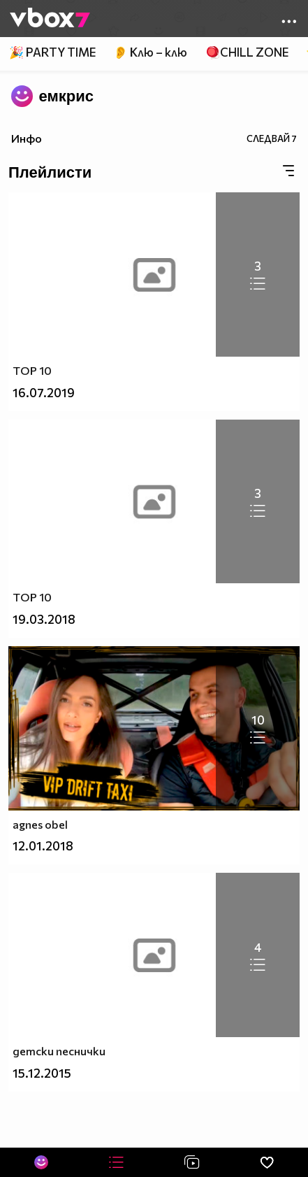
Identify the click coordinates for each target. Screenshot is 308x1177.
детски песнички (59, 1050)
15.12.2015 (42, 1073)
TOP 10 (32, 370)
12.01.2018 (43, 846)
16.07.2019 (44, 392)
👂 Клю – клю (150, 52)
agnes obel (40, 824)
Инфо (26, 138)
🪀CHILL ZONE (246, 52)
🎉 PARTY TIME (52, 52)
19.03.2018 (44, 619)
